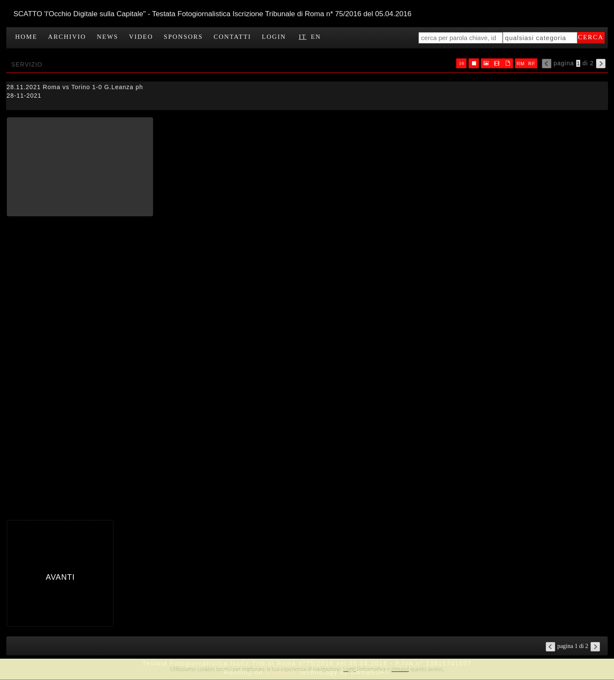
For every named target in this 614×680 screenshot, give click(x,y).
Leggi (349, 668)
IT (303, 36)
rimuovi (400, 668)
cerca (591, 37)
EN (316, 36)
